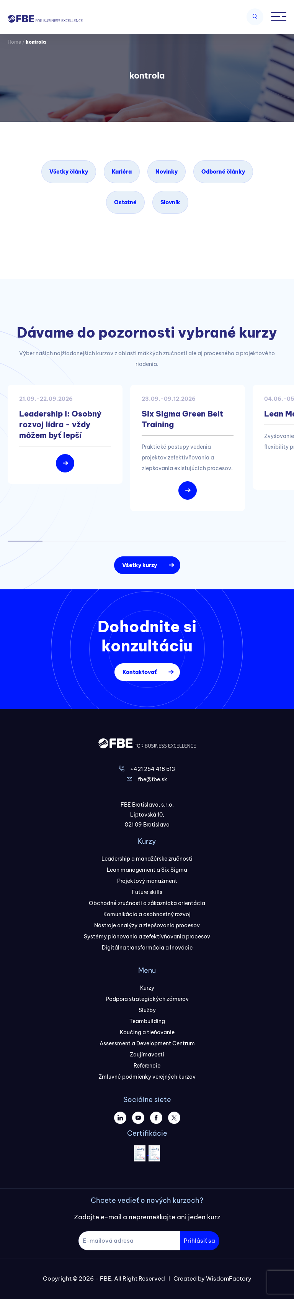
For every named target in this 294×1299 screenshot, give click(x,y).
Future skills (147, 892)
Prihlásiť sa (199, 1240)
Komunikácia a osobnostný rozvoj (147, 914)
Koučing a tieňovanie (147, 1032)
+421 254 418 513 (152, 769)
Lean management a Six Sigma (147, 869)
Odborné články (223, 171)
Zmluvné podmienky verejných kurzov (147, 1076)
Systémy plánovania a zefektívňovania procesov (147, 936)
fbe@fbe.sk (152, 779)
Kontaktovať (139, 672)
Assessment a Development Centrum (147, 1043)
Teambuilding (147, 1021)
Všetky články (68, 171)
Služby (147, 1010)
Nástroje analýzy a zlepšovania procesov (147, 925)
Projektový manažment (147, 880)
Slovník (170, 202)
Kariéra (122, 171)
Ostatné (125, 202)
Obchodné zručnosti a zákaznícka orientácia (147, 903)
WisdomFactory (229, 1278)
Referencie (147, 1065)
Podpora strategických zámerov (147, 999)
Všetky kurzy (139, 565)
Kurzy (147, 987)
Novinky (166, 171)
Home (14, 42)
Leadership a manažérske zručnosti (147, 858)
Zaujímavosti (147, 1054)
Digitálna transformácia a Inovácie (147, 947)
